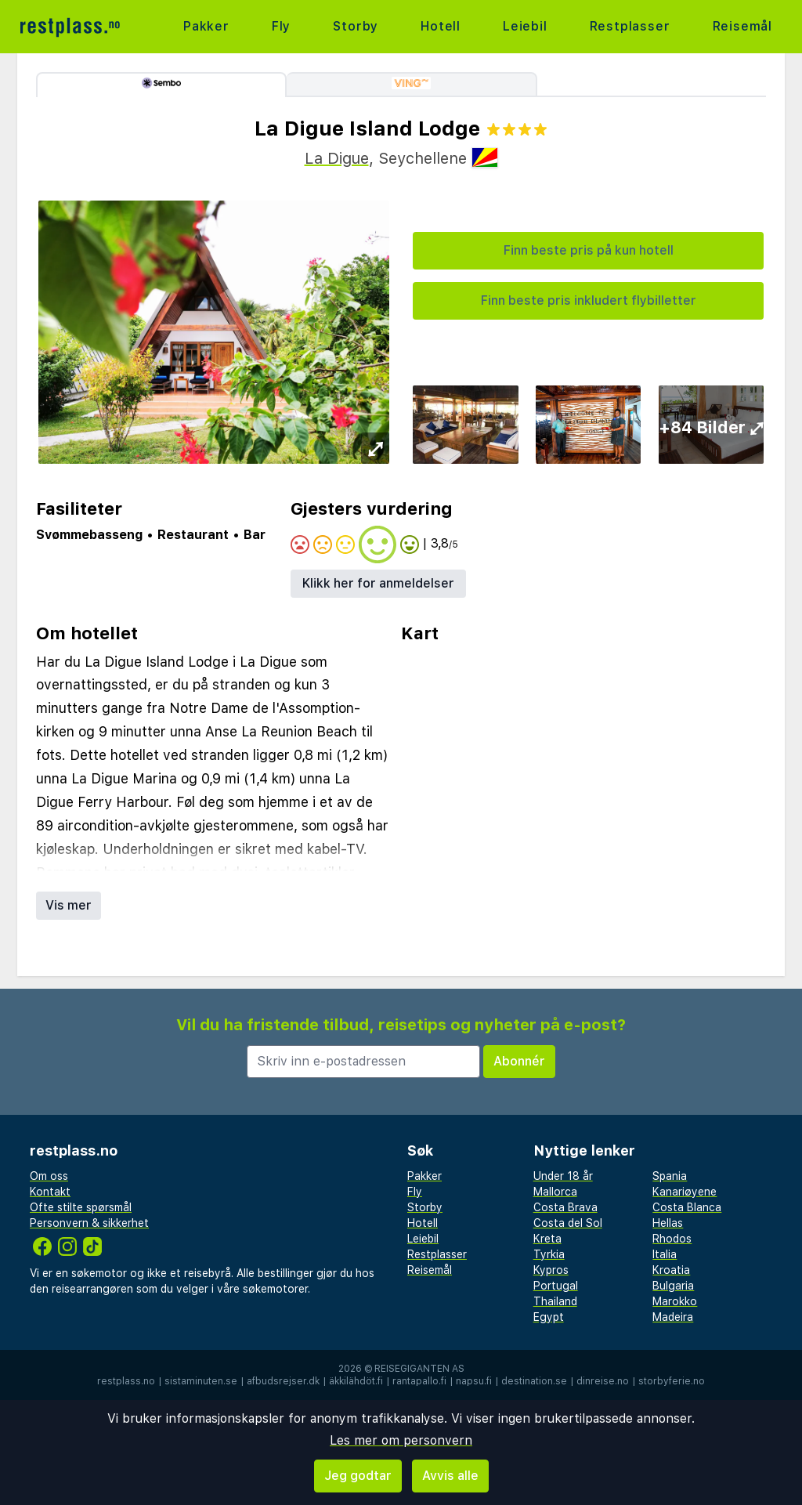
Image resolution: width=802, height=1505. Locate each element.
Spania (669, 1176)
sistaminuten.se (200, 1381)
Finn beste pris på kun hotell (589, 250)
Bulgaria (673, 1285)
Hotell (441, 26)
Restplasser (630, 26)
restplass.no (126, 1381)
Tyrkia (549, 1254)
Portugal (555, 1285)
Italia (664, 1254)
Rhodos (672, 1238)
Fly (281, 26)
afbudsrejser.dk (283, 1381)
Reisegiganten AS (419, 1368)
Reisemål (742, 26)
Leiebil (525, 26)
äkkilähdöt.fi (356, 1381)
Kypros (551, 1270)
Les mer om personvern (401, 1440)
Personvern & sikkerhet (89, 1223)
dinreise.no (602, 1381)
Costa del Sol (567, 1223)
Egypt (548, 1317)
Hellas (667, 1223)
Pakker (206, 26)
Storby (355, 26)
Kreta (547, 1238)
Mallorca (555, 1191)
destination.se (534, 1381)
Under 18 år (563, 1176)
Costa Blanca (686, 1207)
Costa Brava (565, 1207)
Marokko (674, 1301)
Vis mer (68, 905)
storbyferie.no (671, 1381)
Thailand (555, 1301)
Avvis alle (450, 1475)
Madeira (672, 1317)
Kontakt (50, 1191)
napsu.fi (474, 1381)
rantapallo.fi (419, 1381)
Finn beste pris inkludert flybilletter (588, 300)
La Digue (337, 158)
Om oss (49, 1176)
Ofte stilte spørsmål (81, 1207)
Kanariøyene (684, 1191)
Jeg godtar (358, 1475)
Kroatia (671, 1270)
